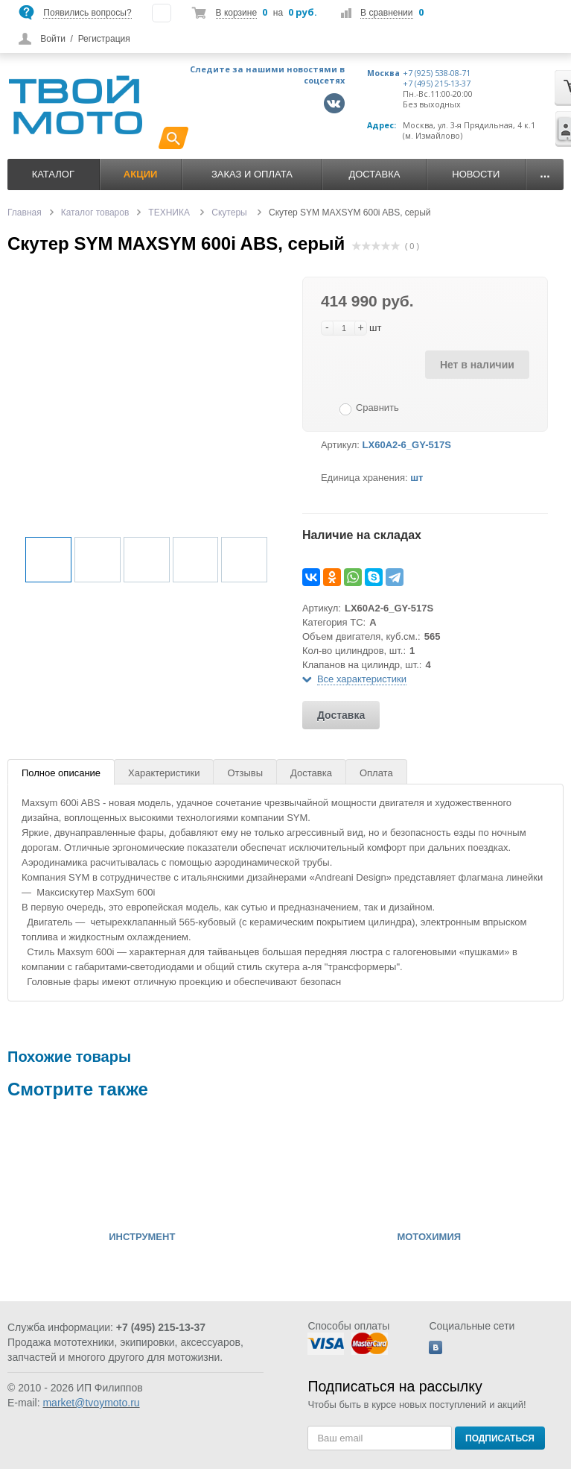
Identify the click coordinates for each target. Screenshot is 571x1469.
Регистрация (104, 39)
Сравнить (377, 407)
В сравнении (386, 12)
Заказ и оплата (252, 174)
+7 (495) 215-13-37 (436, 83)
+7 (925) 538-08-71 (436, 73)
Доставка (374, 174)
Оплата (376, 772)
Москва (383, 73)
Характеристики (164, 772)
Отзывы (245, 772)
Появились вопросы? (87, 12)
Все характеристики (361, 679)
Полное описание (61, 772)
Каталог (53, 174)
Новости (476, 174)
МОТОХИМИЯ (429, 1237)
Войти (53, 39)
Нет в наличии (477, 365)
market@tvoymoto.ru (90, 1403)
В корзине (236, 12)
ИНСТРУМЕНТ (142, 1237)
